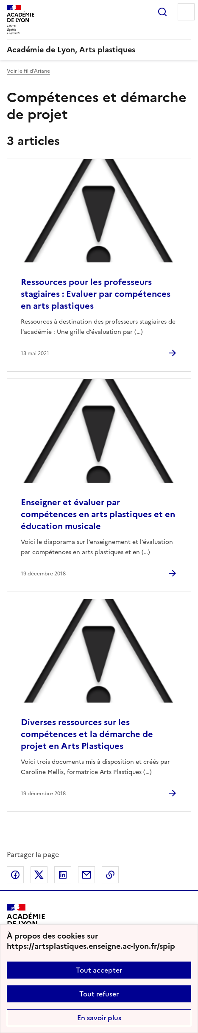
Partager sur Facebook (15, 874)
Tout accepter (99, 970)
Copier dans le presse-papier (110, 874)
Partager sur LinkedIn (62, 874)
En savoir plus (99, 1018)
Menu (186, 11)
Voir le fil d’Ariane (28, 71)
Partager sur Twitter (39, 874)
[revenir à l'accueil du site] (99, 50)
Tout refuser (99, 994)
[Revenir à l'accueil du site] (26, 923)
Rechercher (162, 11)
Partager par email (86, 874)
